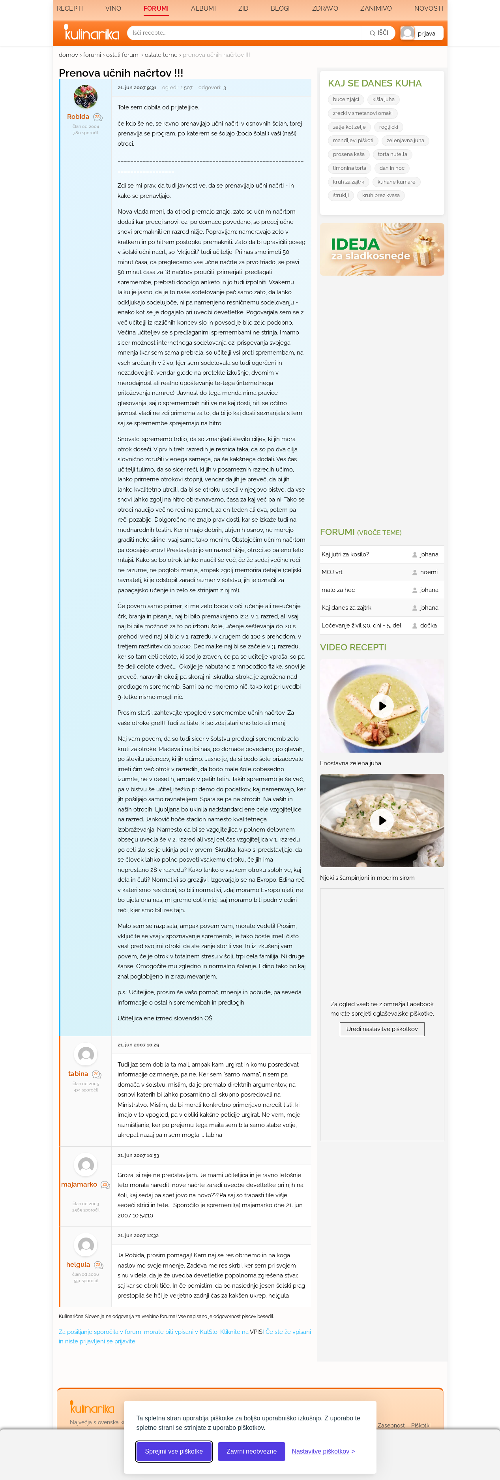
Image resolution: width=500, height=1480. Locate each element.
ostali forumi (123, 54)
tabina (78, 1074)
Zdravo (325, 8)
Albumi (203, 8)
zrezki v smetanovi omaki (363, 113)
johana (429, 554)
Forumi (156, 8)
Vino (113, 8)
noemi (429, 572)
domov (68, 54)
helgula (78, 1264)
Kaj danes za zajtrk (346, 607)
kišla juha (384, 99)
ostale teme (161, 54)
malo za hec (338, 590)
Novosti (428, 8)
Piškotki (421, 1425)
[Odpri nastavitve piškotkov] (323, 1451)
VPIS (256, 1331)
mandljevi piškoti (353, 140)
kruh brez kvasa (381, 195)
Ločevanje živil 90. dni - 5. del (361, 625)
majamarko (79, 1184)
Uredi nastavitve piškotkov (382, 1029)
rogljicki (388, 127)
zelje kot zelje (349, 127)
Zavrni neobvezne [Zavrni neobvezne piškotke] (252, 1451)
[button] (422, 33)
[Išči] (378, 33)
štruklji (341, 195)
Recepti (70, 8)
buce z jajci (346, 99)
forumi (92, 54)
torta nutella (392, 154)
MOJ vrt (332, 572)
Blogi (280, 8)
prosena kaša (349, 154)
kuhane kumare (397, 182)
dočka (428, 625)
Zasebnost (391, 1425)
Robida (78, 116)
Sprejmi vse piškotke (174, 1451)
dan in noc (392, 168)
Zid (243, 8)
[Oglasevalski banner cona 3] (383, 398)
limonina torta (349, 168)
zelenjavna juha (405, 140)
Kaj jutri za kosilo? (345, 554)
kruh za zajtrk (348, 182)
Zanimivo (376, 8)
